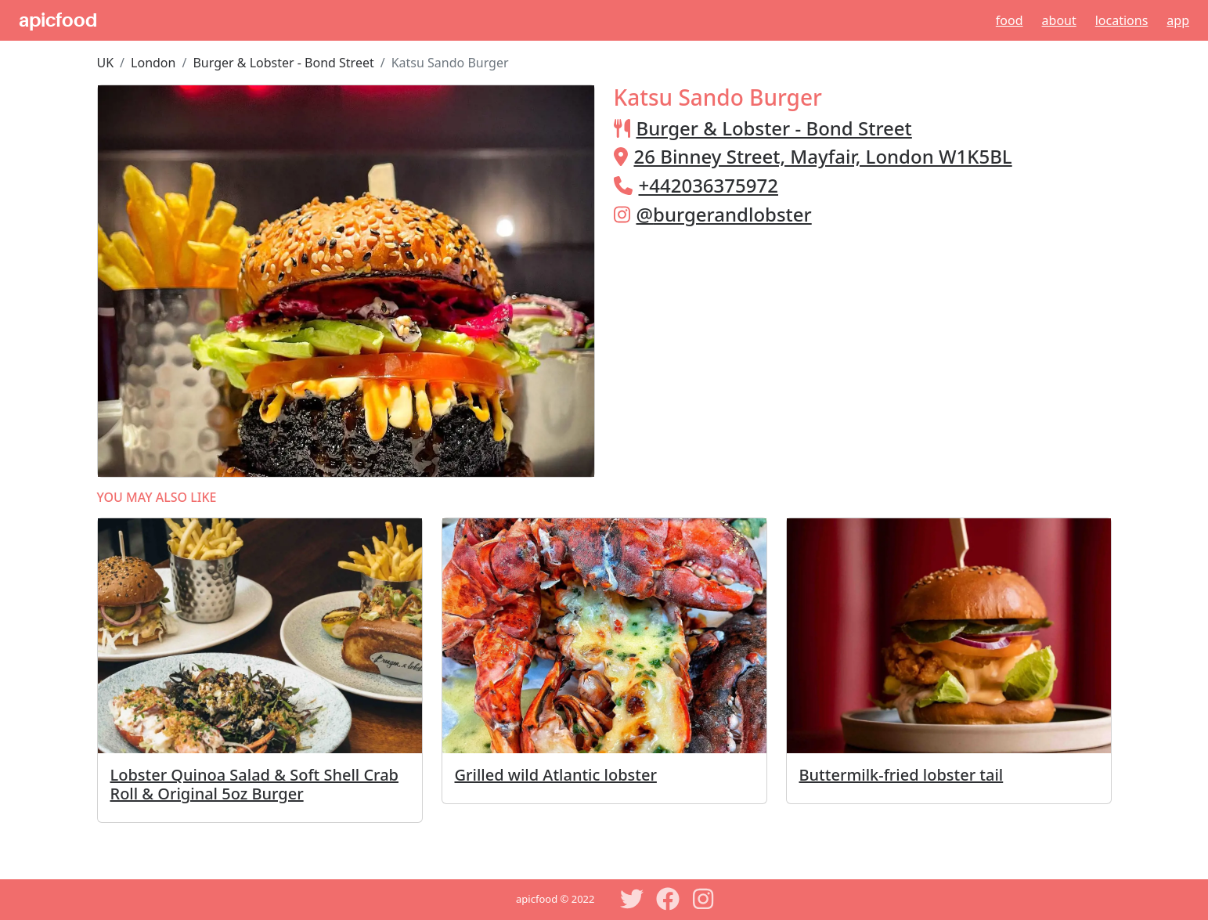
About (1059, 20)
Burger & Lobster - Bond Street (283, 62)
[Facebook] (668, 899)
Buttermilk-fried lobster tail (901, 774)
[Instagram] (704, 899)
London (153, 62)
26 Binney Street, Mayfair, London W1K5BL (823, 156)
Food (1009, 20)
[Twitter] (632, 899)
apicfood (58, 20)
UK (105, 62)
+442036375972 (708, 185)
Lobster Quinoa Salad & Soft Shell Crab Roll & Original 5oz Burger (254, 784)
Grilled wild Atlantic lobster (556, 774)
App (1178, 20)
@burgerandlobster (724, 214)
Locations (1122, 20)
